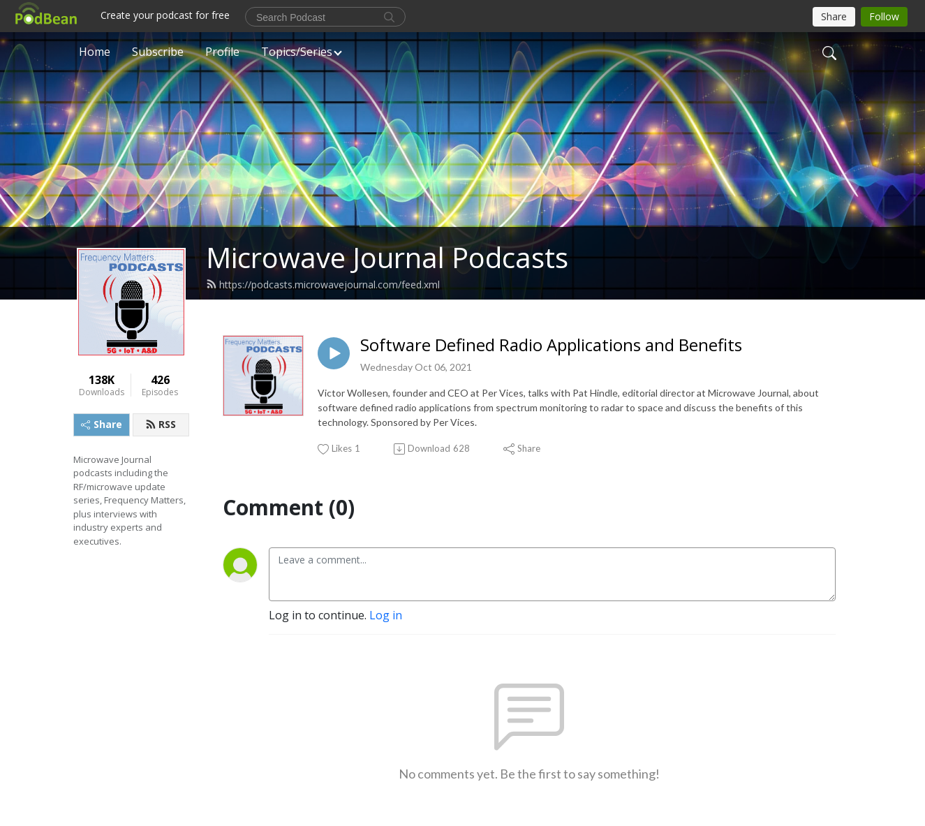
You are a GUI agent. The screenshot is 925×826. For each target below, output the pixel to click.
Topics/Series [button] (296, 51)
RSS (160, 424)
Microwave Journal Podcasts (387, 257)
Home (94, 51)
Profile (222, 51)
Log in (385, 615)
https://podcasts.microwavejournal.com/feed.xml (323, 284)
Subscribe (158, 51)
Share (101, 424)
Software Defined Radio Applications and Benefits (551, 345)
